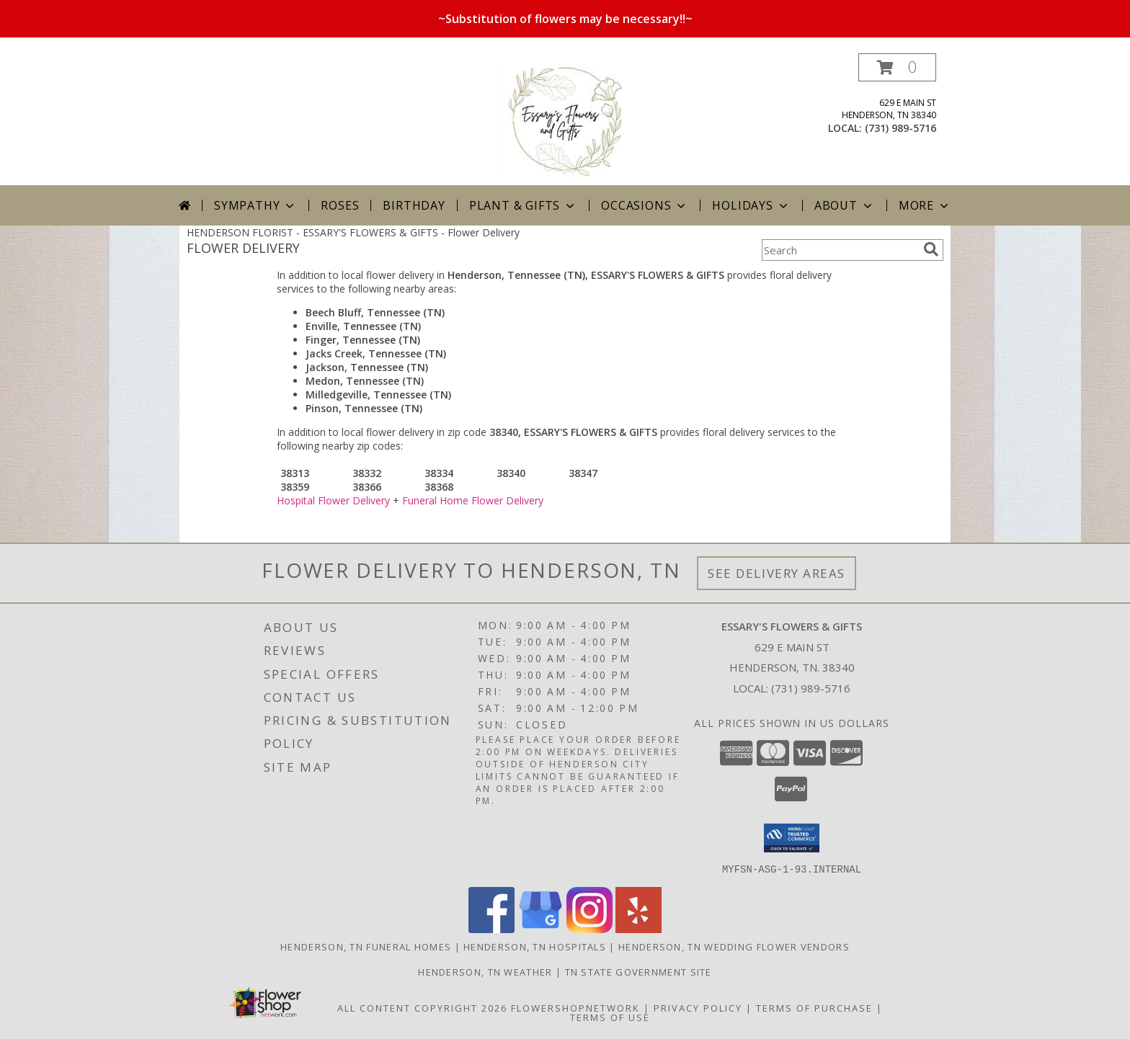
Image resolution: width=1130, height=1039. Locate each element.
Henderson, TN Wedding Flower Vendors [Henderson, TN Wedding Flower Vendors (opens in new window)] (734, 946)
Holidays (751, 205)
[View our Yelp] (638, 928)
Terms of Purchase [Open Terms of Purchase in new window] (814, 1007)
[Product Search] (839, 250)
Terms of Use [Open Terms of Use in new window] (610, 1016)
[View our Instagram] (589, 928)
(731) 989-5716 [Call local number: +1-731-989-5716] (900, 128)
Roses (340, 205)
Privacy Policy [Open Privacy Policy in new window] (698, 1007)
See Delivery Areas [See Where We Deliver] (776, 573)
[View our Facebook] (491, 928)
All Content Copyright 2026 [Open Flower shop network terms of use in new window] (422, 1007)
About (844, 205)
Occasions (644, 205)
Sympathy (255, 205)
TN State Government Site (638, 971)
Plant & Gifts (523, 205)
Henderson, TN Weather (485, 971)
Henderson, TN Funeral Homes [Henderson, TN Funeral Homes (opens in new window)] (365, 946)
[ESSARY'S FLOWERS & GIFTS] (564, 119)
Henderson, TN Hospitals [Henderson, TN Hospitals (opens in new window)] (534, 946)
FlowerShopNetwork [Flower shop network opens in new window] (575, 1007)
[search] (931, 249)
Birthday (414, 205)
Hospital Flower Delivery (333, 500)
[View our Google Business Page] (540, 928)
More (925, 205)
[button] (897, 67)
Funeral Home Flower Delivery (472, 500)
